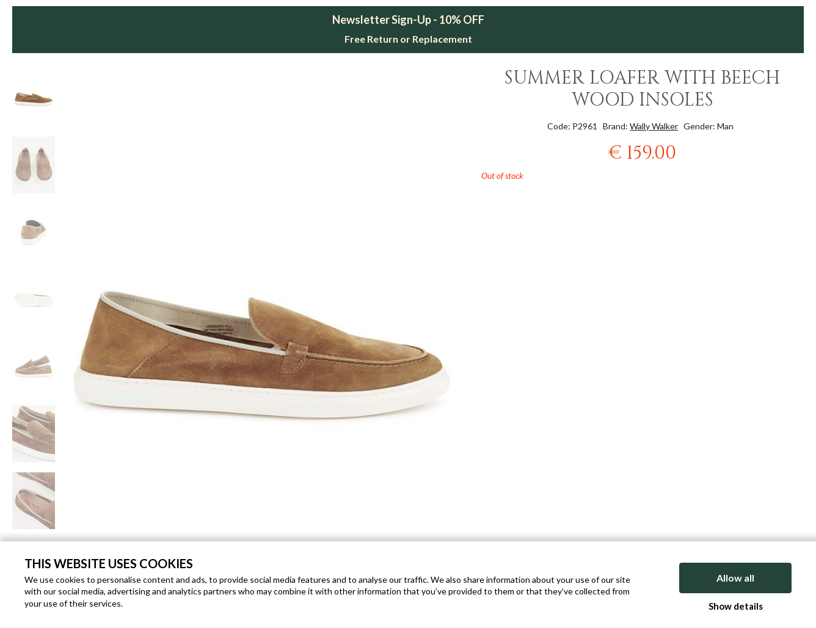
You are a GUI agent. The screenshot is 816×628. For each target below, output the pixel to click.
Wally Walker (654, 126)
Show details (736, 606)
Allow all (735, 577)
